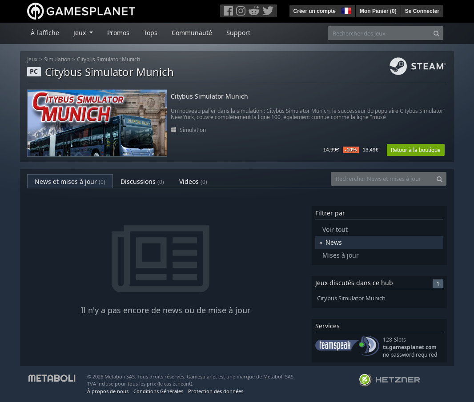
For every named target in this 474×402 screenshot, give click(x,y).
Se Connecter (422, 11)
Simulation (57, 59)
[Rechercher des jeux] (379, 33)
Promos (118, 32)
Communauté (192, 32)
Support (238, 32)
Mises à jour (340, 255)
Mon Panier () (378, 11)
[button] (345, 9)
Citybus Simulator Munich (108, 59)
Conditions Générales (158, 391)
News (333, 242)
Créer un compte (314, 11)
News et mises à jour (70, 181)
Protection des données (215, 391)
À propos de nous (108, 391)
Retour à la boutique (416, 150)
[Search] (436, 33)
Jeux (32, 59)
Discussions (142, 181)
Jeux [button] (80, 32)
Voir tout (335, 229)
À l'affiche (45, 32)
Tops (150, 32)
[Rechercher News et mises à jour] (382, 179)
